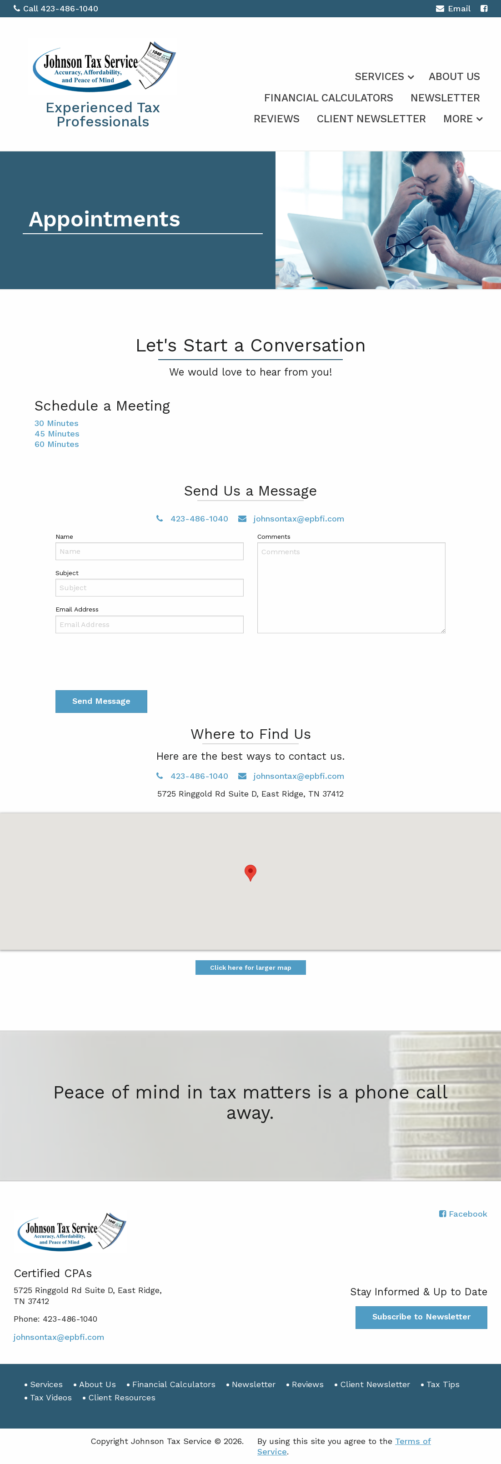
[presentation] (124, 664)
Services (379, 76)
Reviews (277, 119)
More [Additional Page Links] (458, 119)
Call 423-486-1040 (56, 8)
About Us (454, 76)
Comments (274, 536)
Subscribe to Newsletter (421, 1316)
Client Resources (121, 1397)
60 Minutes (57, 444)
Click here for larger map (250, 967)
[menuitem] (383, 75)
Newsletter (445, 98)
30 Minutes (57, 423)
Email (453, 10)
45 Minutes (57, 433)
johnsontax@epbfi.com (291, 518)
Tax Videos (51, 1397)
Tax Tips (443, 1384)
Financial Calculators (328, 98)
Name (64, 536)
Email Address (77, 609)
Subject (67, 573)
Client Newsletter (371, 119)
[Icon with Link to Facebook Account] (484, 8)
